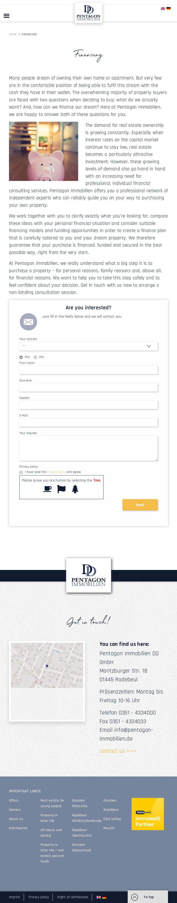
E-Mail (24, 415)
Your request (28, 433)
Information (18, 828)
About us (16, 819)
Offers (13, 800)
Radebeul (110, 809)
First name (27, 363)
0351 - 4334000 (137, 713)
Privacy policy (29, 467)
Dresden (109, 800)
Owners (15, 809)
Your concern (28, 339)
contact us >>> (118, 751)
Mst (27, 357)
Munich (108, 828)
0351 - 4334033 (127, 721)
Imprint (14, 897)
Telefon (25, 398)
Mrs (41, 357)
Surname (26, 380)
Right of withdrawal (72, 897)
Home (13, 34)
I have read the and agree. (53, 472)
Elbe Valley (112, 819)
